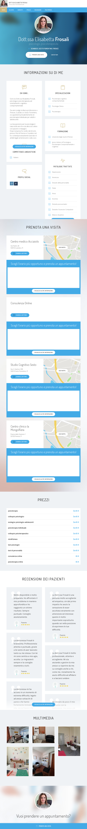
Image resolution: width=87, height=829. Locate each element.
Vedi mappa (62, 247)
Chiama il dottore (20, 253)
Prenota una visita (43, 826)
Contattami (54, 55)
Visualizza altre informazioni (24, 146)
